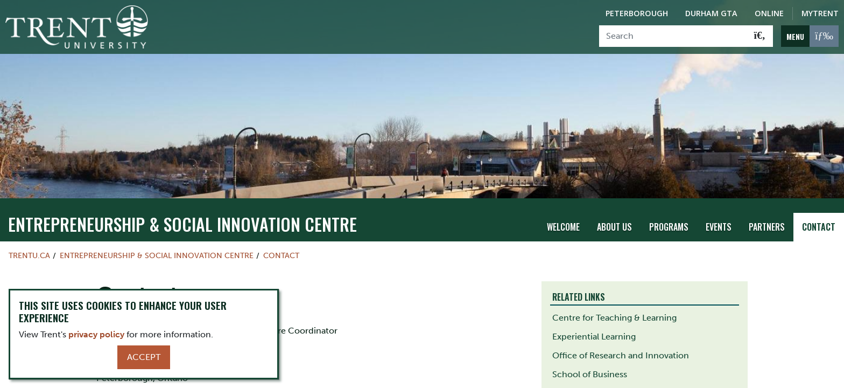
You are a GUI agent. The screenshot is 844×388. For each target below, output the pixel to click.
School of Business (589, 374)
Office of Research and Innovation (620, 355)
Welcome (563, 226)
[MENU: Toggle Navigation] (810, 36)
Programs (668, 226)
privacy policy (96, 334)
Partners (767, 226)
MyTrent (820, 13)
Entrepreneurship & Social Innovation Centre (182, 224)
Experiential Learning (594, 336)
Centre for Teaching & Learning (614, 318)
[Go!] (760, 36)
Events (719, 226)
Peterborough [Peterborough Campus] (637, 13)
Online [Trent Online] (769, 13)
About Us (614, 226)
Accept (143, 357)
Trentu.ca (29, 255)
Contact (818, 226)
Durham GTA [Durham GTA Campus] (711, 13)
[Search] (673, 36)
